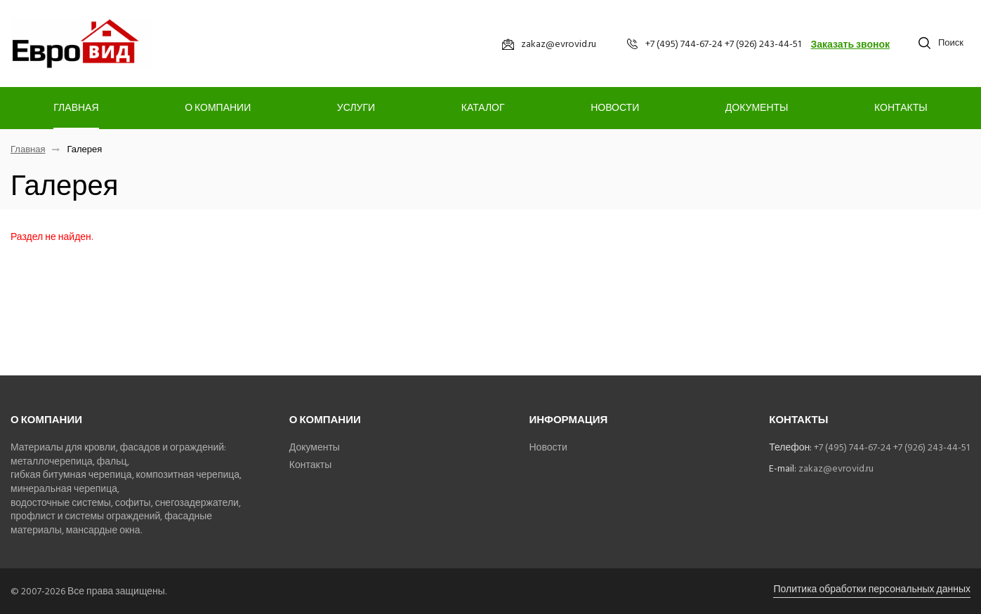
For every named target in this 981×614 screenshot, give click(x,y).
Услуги (356, 108)
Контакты (901, 108)
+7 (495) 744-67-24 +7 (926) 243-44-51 (892, 447)
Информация (568, 420)
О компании (218, 108)
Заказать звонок (850, 45)
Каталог (483, 108)
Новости (615, 108)
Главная (75, 108)
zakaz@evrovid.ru (836, 468)
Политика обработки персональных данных (871, 589)
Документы (757, 108)
